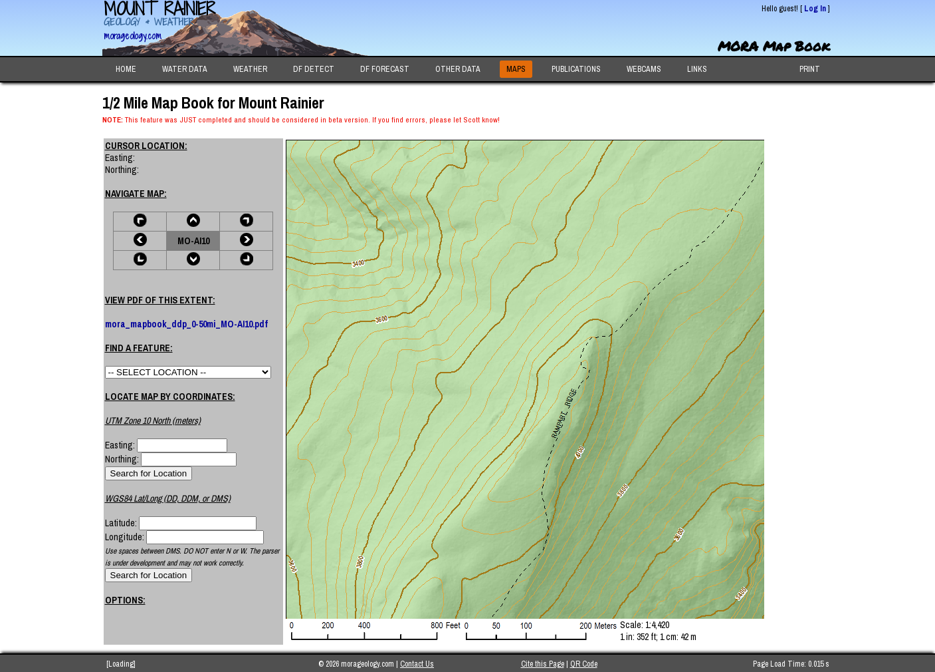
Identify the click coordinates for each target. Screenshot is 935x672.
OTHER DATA (457, 69)
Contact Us (417, 664)
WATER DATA (184, 69)
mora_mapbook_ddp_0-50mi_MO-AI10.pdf (186, 324)
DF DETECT (313, 69)
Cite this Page (542, 664)
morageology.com (132, 35)
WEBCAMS (644, 69)
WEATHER (250, 69)
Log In (815, 8)
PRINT (809, 69)
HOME (126, 69)
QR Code (583, 664)
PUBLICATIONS (576, 69)
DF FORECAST (384, 69)
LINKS (697, 69)
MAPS (516, 69)
